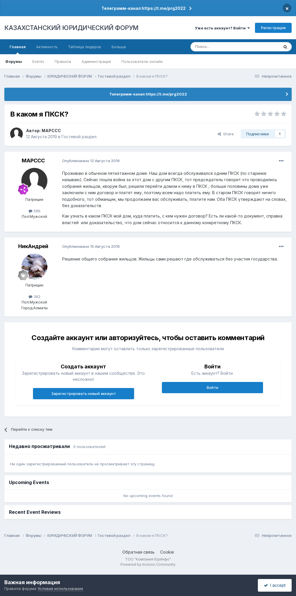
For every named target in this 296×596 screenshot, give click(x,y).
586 (34, 211)
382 (34, 296)
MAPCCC (51, 130)
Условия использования (60, 588)
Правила (63, 61)
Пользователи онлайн (142, 61)
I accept (275, 585)
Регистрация (273, 27)
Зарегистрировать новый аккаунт (83, 393)
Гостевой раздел (79, 136)
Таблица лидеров (84, 46)
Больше (119, 46)
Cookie (167, 552)
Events (38, 61)
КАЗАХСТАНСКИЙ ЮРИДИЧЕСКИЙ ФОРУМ (71, 27)
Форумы (13, 61)
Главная (18, 49)
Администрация (96, 61)
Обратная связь (138, 552)
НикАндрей (33, 246)
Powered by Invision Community (148, 564)
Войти (212, 387)
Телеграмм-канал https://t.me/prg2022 (143, 8)
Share (226, 134)
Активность (47, 46)
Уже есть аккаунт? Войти (222, 28)
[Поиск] (218, 46)
